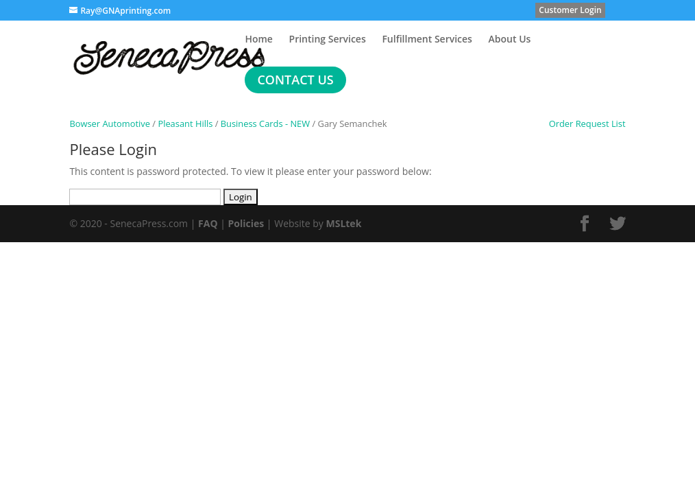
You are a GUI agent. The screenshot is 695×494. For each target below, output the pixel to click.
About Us (510, 39)
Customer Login (570, 10)
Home (259, 39)
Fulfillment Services (427, 39)
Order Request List (581, 123)
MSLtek (343, 223)
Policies (246, 223)
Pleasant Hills (185, 123)
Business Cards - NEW (265, 123)
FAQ (208, 223)
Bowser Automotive (109, 123)
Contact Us (295, 79)
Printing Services (327, 39)
